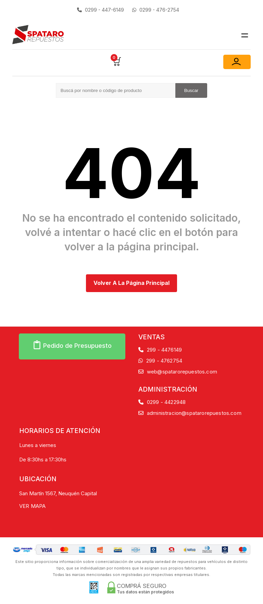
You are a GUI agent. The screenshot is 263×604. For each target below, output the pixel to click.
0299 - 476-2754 (155, 10)
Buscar (191, 90)
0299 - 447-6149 (100, 10)
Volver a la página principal (131, 282)
